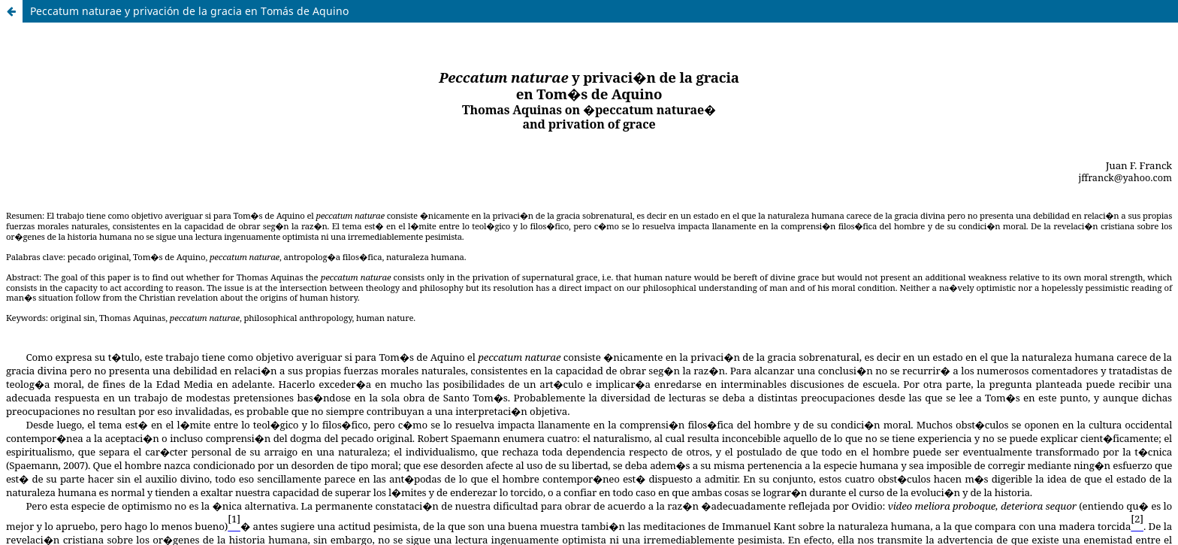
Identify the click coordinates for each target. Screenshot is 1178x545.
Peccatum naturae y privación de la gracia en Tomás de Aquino (189, 11)
